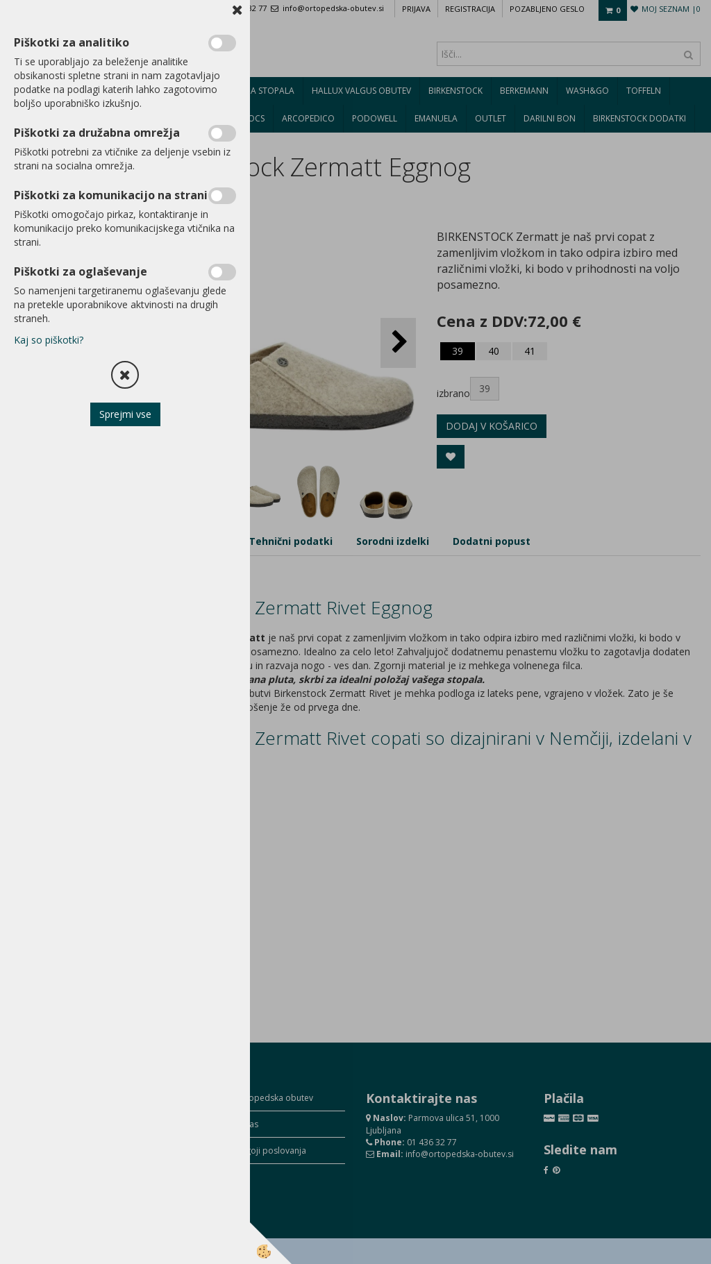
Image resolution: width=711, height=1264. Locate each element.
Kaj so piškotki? (48, 339)
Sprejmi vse (125, 414)
